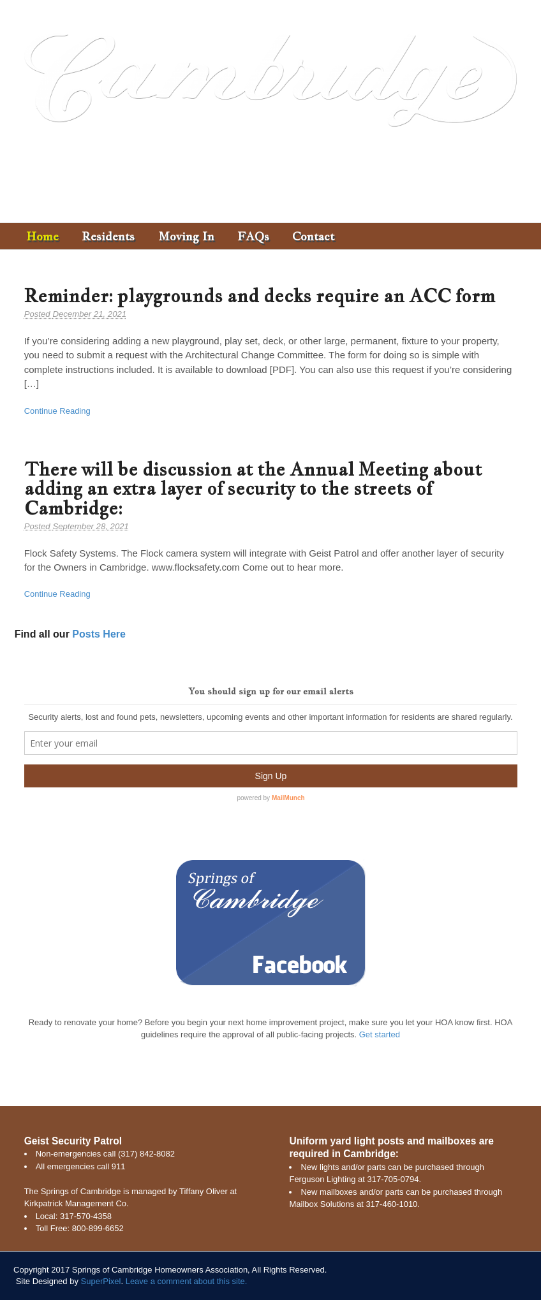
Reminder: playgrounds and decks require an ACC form (259, 295)
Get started (379, 1034)
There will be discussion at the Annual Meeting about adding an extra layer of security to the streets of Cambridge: (253, 488)
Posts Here (99, 634)
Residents (108, 236)
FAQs (253, 236)
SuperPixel (101, 1281)
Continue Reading (57, 411)
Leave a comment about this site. (187, 1281)
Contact (313, 236)
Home (42, 236)
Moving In (186, 236)
